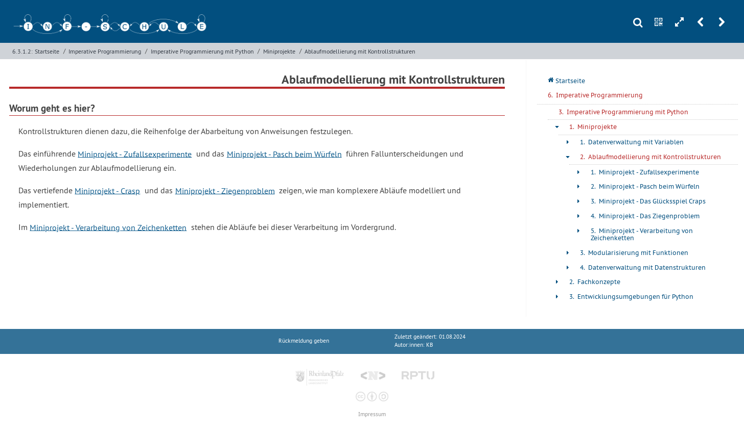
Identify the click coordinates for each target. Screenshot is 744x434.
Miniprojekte (279, 51)
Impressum (372, 414)
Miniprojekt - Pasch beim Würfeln (284, 153)
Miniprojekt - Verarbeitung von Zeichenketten (108, 227)
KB (429, 345)
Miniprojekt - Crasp (107, 190)
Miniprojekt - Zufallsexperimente (135, 153)
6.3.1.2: (22, 51)
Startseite (47, 51)
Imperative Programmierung (104, 51)
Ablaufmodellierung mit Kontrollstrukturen (360, 51)
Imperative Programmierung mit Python (202, 51)
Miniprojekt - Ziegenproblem (225, 190)
